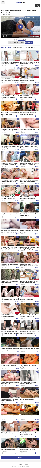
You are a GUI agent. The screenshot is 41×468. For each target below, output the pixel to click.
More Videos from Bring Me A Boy (24, 47)
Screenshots (16, 42)
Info (10, 42)
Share (22, 42)
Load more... (20, 457)
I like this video (14, 39)
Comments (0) (28, 42)
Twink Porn (18, 466)
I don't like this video (16, 39)
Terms (26, 464)
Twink (21, 2)
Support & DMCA (17, 464)
